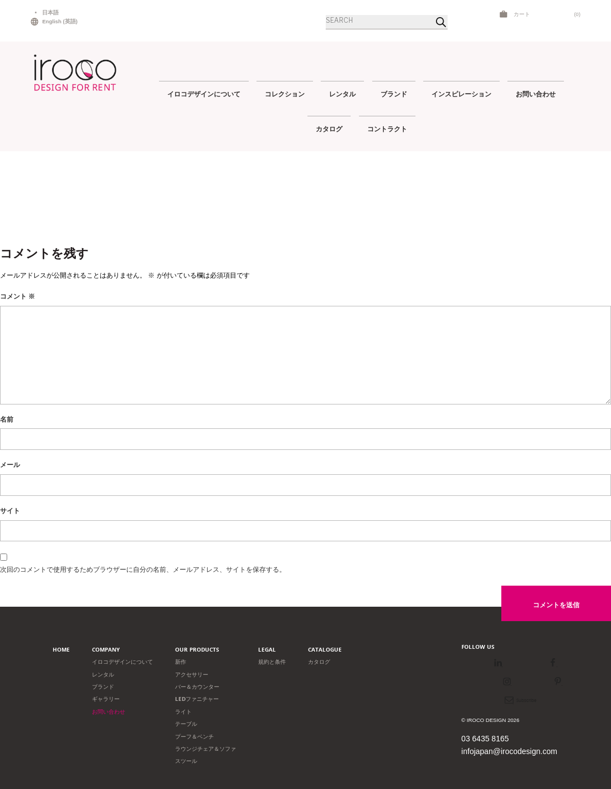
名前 (6, 419)
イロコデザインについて (203, 94)
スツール (186, 761)
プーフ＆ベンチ (194, 736)
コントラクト (387, 129)
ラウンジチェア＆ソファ (205, 748)
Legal (267, 649)
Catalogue (325, 649)
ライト (183, 711)
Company (106, 649)
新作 (180, 661)
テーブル (186, 723)
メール (10, 465)
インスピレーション (461, 94)
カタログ (329, 129)
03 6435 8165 (485, 738)
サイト (10, 511)
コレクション (285, 94)
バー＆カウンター (197, 686)
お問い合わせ (536, 94)
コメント (17, 296)
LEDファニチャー (197, 699)
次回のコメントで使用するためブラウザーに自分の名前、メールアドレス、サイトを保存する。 (143, 569)
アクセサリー (191, 674)
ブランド (394, 94)
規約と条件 (272, 661)
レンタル (342, 94)
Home (61, 649)
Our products (197, 649)
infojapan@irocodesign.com (509, 751)
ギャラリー (106, 699)
